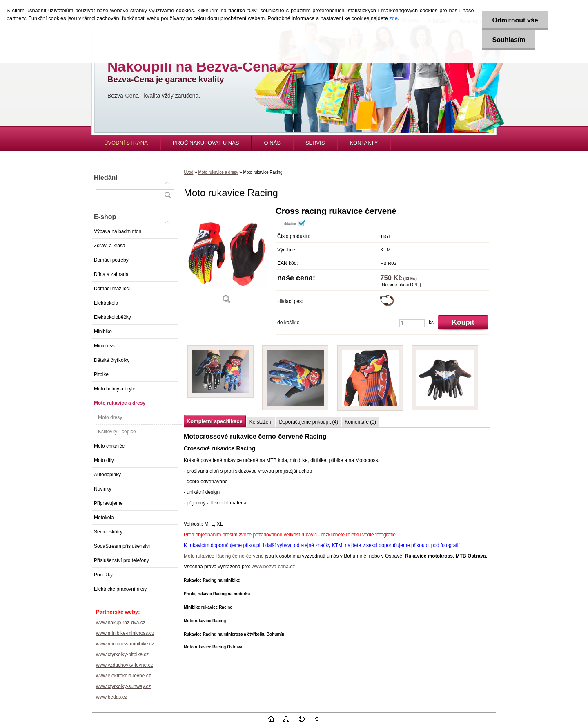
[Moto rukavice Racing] (226, 258)
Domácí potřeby (111, 260)
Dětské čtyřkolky (111, 360)
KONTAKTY (364, 143)
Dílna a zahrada (111, 274)
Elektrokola (106, 303)
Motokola (104, 517)
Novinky (102, 489)
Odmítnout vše (515, 20)
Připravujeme (108, 503)
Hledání (106, 177)
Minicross (104, 346)
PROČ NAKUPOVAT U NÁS (206, 143)
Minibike (103, 331)
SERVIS (315, 143)
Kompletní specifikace (215, 421)
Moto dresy (110, 417)
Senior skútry (108, 532)
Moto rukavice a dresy (119, 403)
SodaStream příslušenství (122, 546)
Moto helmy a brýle (114, 389)
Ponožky (103, 575)
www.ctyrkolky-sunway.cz (123, 686)
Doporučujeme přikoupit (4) (308, 422)
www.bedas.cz (111, 697)
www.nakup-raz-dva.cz (120, 622)
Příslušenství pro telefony (121, 560)
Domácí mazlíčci (112, 288)
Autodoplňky (107, 474)
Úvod (188, 172)
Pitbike (101, 374)
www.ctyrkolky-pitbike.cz (122, 654)
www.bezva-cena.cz (273, 566)
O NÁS (272, 143)
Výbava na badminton (117, 231)
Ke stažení (261, 422)
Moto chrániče (109, 446)
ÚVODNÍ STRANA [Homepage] (126, 143)
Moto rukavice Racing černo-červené (223, 556)
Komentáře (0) (360, 422)
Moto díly (104, 460)
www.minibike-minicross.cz (125, 633)
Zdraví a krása (109, 246)
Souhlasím (509, 39)
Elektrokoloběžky (112, 317)
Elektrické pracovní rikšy (120, 589)
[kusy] (412, 323)
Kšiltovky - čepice (117, 432)
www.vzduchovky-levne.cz (124, 665)
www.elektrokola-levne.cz (123, 676)
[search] (167, 195)
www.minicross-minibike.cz (125, 644)
